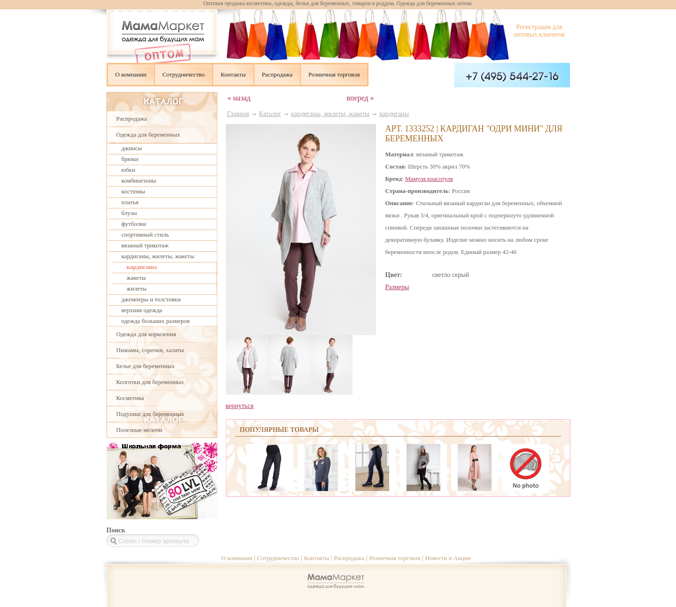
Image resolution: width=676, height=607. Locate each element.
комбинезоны (139, 180)
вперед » (360, 98)
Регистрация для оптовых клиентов (539, 30)
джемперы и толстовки (151, 299)
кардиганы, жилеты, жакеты (158, 256)
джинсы (132, 148)
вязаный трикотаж (145, 245)
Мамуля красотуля (429, 178)
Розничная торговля (334, 74)
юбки (129, 169)
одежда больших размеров (156, 320)
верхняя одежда (142, 310)
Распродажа (277, 74)
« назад (239, 98)
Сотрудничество (183, 74)
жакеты (136, 277)
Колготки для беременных (150, 381)
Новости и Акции (447, 557)
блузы (129, 212)
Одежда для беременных (148, 134)
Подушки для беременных (150, 413)
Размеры (397, 287)
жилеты (137, 288)
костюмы (133, 191)
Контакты (233, 74)
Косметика (130, 397)
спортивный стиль (145, 234)
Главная (238, 113)
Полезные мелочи (139, 429)
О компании (130, 74)
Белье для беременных (145, 365)
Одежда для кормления (146, 334)
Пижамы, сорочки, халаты (150, 349)
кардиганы (142, 266)
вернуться (240, 405)
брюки (130, 158)
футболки (134, 223)
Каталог (270, 113)
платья (130, 202)
